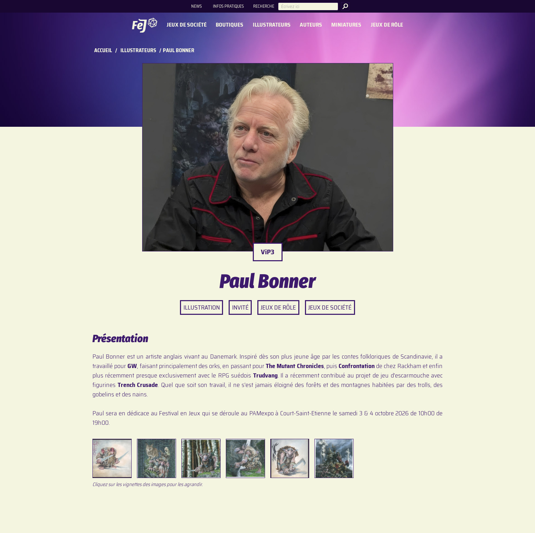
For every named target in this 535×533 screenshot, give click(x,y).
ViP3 (268, 251)
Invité (240, 307)
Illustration (201, 307)
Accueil (103, 50)
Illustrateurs (272, 25)
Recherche (263, 6)
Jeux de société (187, 25)
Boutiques (229, 25)
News (196, 6)
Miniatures (346, 25)
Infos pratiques (228, 6)
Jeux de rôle (387, 25)
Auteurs (311, 25)
